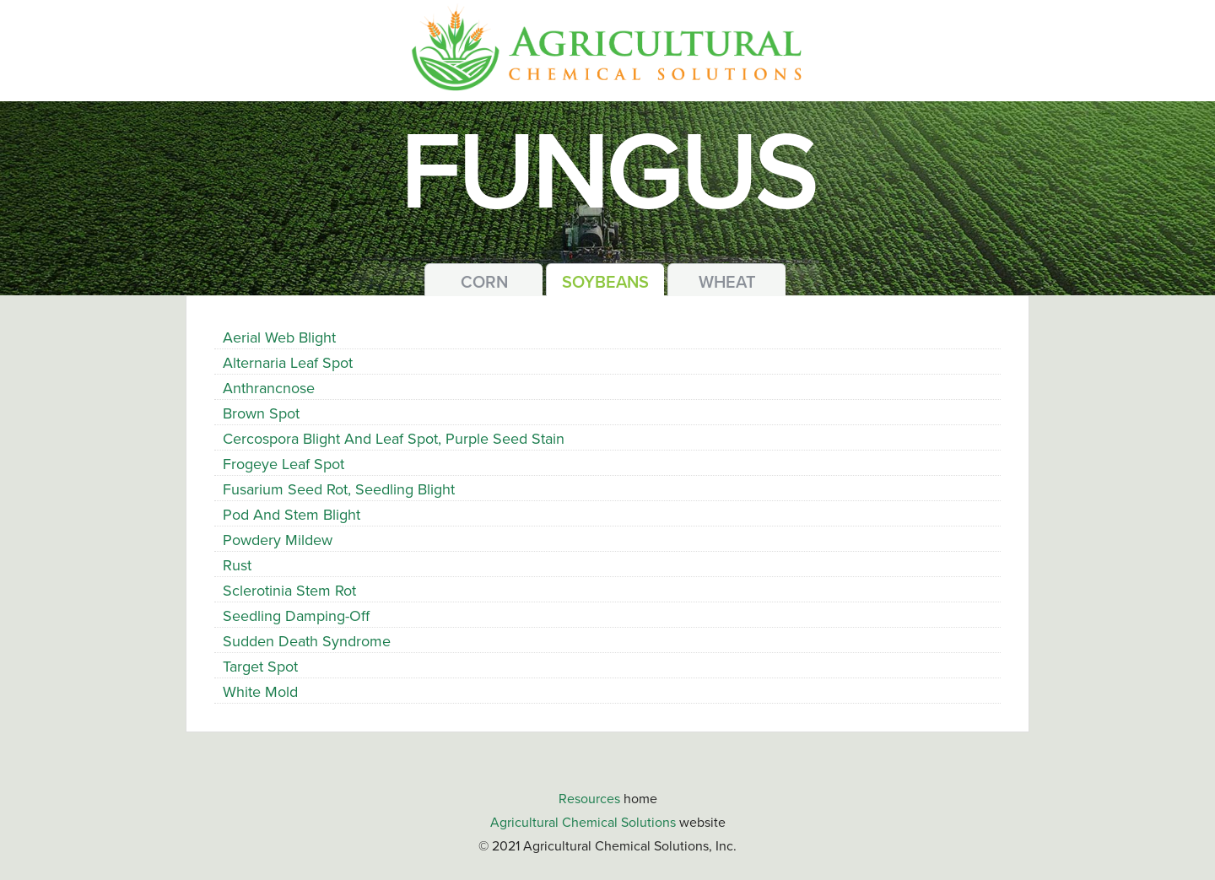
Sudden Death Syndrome (307, 641)
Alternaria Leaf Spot (288, 363)
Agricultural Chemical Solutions (583, 822)
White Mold (260, 692)
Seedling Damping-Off (296, 616)
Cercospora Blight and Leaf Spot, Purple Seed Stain (393, 438)
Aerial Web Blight (279, 337)
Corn (484, 283)
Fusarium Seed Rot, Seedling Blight (339, 489)
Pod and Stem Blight (291, 514)
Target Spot (260, 666)
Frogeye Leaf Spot (283, 464)
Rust (237, 565)
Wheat (727, 283)
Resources (589, 799)
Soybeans (605, 283)
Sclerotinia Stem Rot (289, 590)
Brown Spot (261, 413)
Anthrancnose (269, 388)
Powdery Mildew (277, 540)
